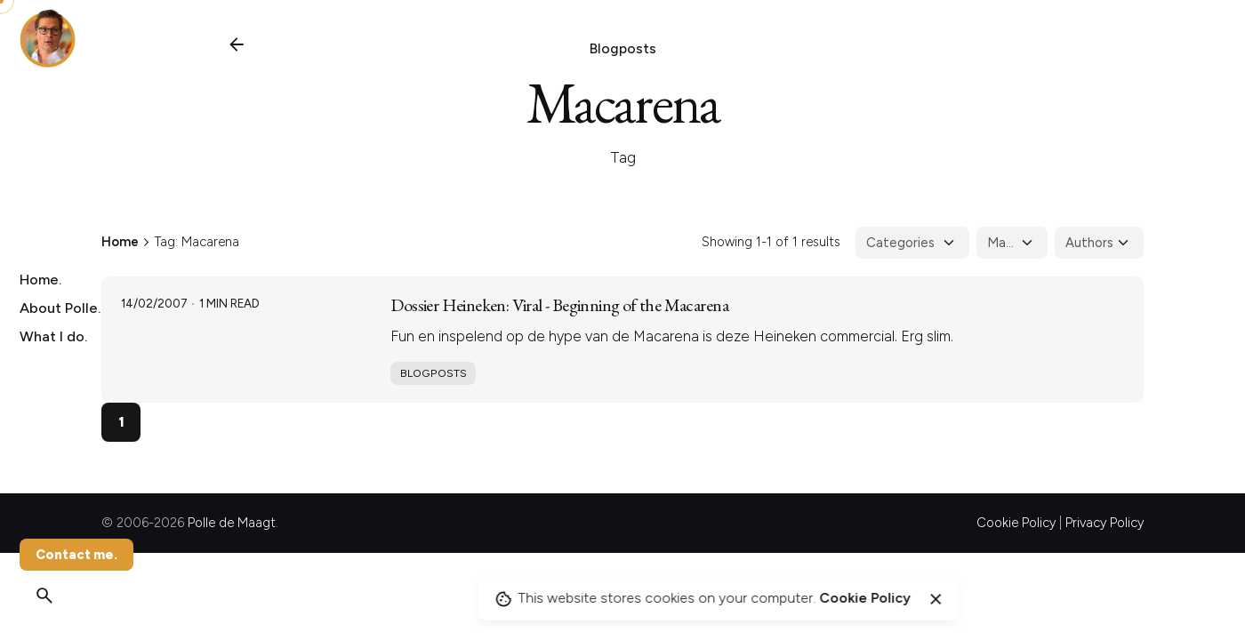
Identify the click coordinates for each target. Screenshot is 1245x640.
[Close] (935, 599)
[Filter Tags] (1012, 243)
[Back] (236, 44)
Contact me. (76, 555)
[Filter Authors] (1099, 243)
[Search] (44, 595)
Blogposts (623, 48)
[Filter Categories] (912, 243)
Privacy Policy (1104, 523)
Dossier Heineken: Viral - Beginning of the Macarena (559, 304)
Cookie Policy (1016, 523)
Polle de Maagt (232, 523)
